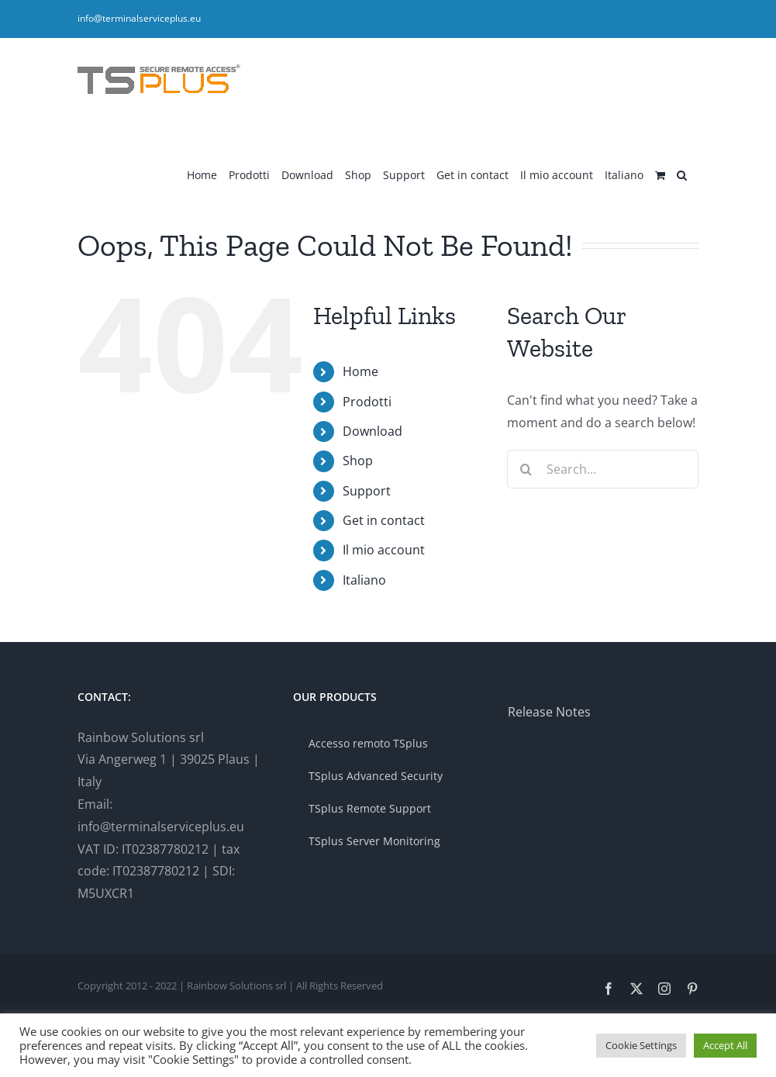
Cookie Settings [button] (641, 1045)
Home (360, 371)
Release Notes (549, 711)
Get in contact (384, 520)
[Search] (526, 469)
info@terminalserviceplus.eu (139, 18)
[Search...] (602, 469)
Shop (358, 460)
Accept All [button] (725, 1045)
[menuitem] (624, 173)
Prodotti (367, 401)
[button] (682, 173)
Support (367, 490)
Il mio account (384, 549)
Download (372, 431)
